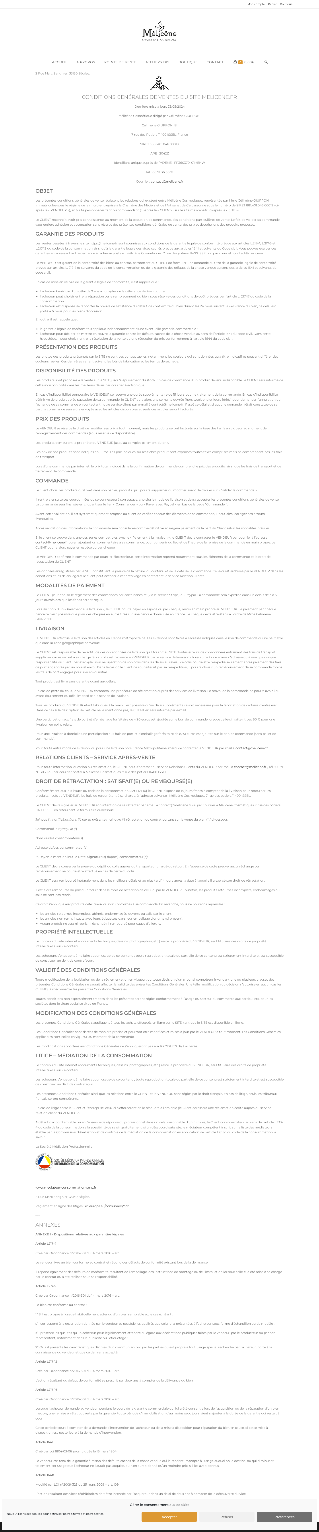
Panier (272, 4)
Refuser (226, 1517)
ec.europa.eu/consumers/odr (107, 1206)
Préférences (284, 1517)
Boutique (286, 4)
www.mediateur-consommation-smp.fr (65, 1187)
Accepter (169, 1517)
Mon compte (256, 4)
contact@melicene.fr (167, 181)
